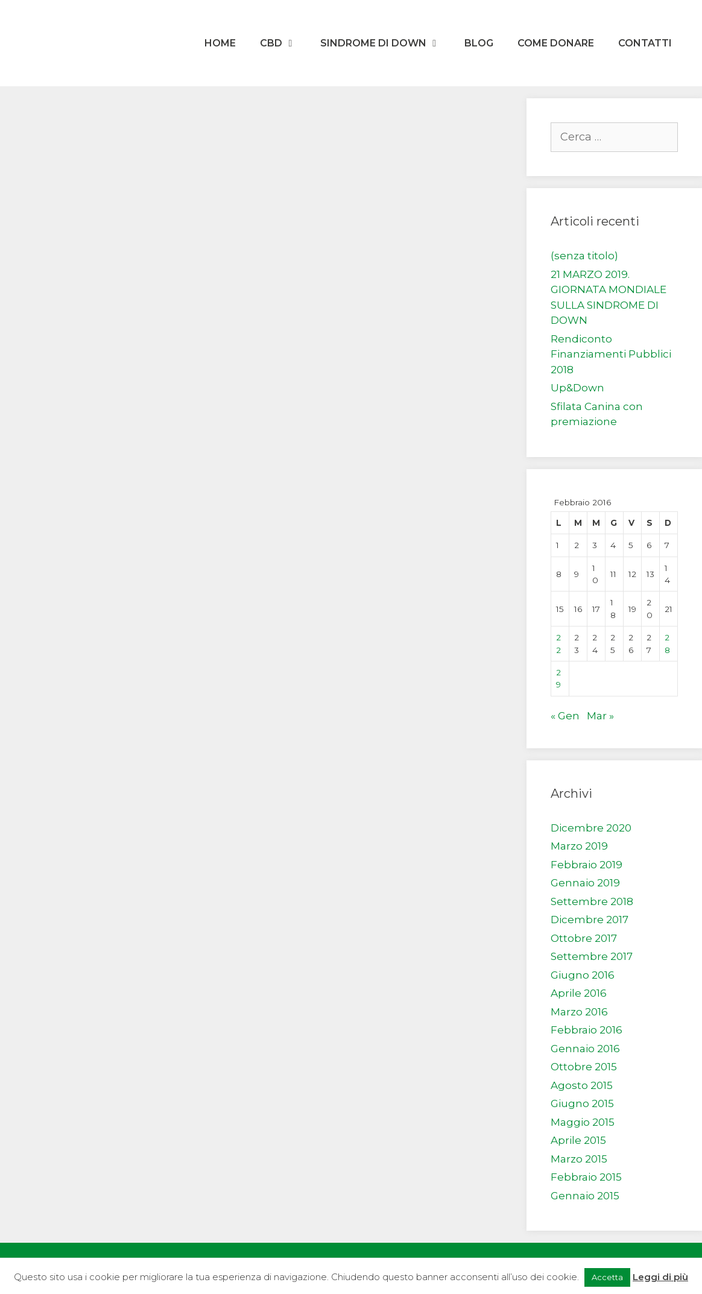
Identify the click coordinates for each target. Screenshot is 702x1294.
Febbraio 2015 (586, 1177)
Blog (478, 43)
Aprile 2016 (579, 993)
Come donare (555, 43)
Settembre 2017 (592, 956)
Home (220, 43)
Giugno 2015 (582, 1103)
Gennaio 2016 (585, 1049)
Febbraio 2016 (586, 1030)
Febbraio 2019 (586, 865)
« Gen (565, 716)
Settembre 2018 (592, 901)
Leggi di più (660, 1277)
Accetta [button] (607, 1277)
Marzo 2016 (579, 1012)
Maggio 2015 (583, 1122)
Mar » (600, 716)
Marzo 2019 (579, 846)
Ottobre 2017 (584, 938)
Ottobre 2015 (584, 1067)
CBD (284, 43)
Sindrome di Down (386, 43)
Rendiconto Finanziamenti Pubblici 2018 (611, 354)
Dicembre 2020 (591, 828)
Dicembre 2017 (589, 920)
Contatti (645, 43)
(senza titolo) (584, 256)
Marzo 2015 (579, 1159)
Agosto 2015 (582, 1085)
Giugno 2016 (583, 975)
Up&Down (577, 388)
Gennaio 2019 (585, 883)
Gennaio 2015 (585, 1196)
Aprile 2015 (578, 1140)
